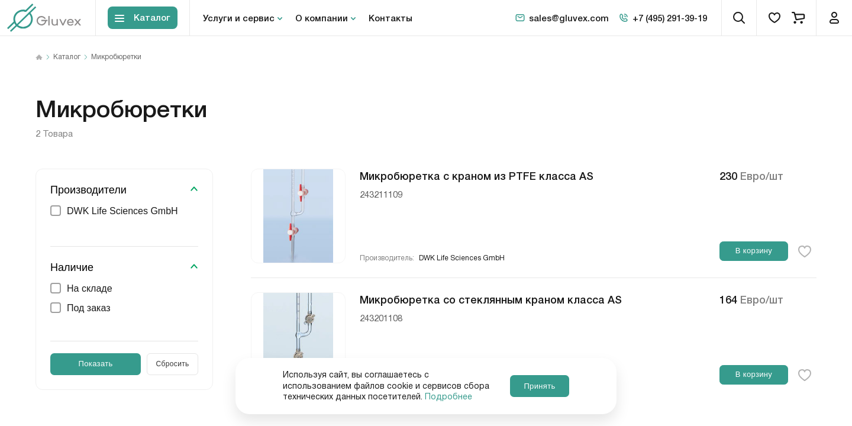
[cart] (798, 18)
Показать (96, 363)
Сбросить (172, 364)
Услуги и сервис (239, 18)
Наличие (71, 267)
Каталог (66, 57)
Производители (88, 190)
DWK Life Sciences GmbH (462, 258)
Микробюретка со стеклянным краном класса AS (491, 298)
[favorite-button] (804, 251)
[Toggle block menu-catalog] (143, 18)
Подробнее (448, 397)
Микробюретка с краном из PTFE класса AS (476, 175)
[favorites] (774, 18)
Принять (539, 386)
